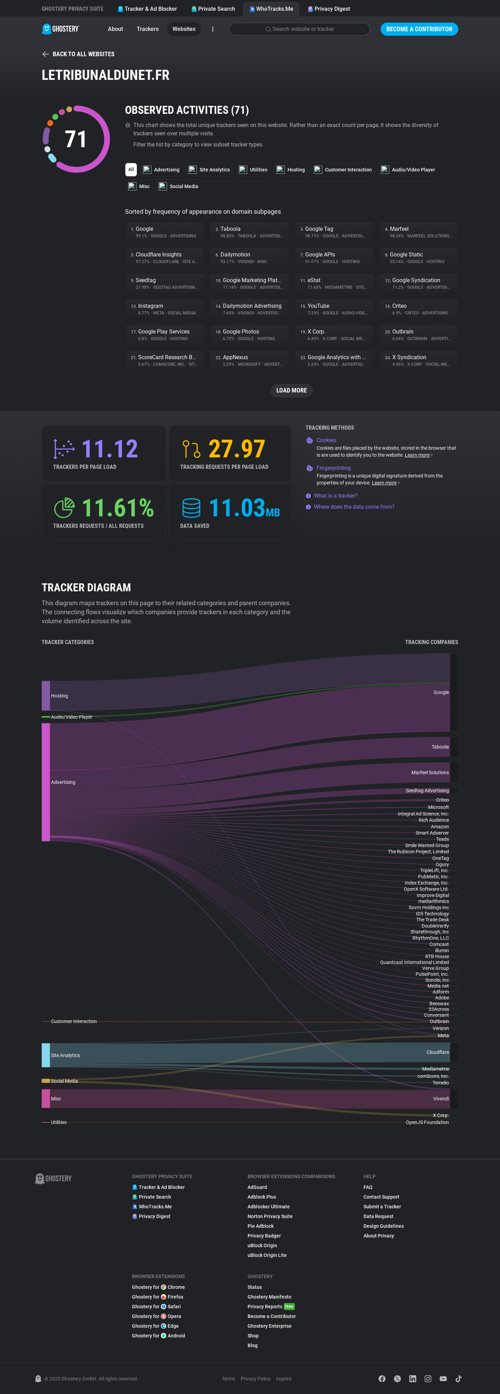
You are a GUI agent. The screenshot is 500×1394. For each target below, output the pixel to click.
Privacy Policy (255, 1379)
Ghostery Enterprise (270, 1326)
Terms (228, 1379)
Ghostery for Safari (156, 1306)
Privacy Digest (328, 9)
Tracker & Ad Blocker (147, 9)
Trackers (148, 29)
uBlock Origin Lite (267, 1255)
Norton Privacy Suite (270, 1216)
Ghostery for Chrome (158, 1287)
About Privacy (379, 1236)
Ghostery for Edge (155, 1326)
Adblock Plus (262, 1197)
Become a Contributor (419, 29)
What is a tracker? (332, 495)
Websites (184, 29)
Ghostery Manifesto (269, 1297)
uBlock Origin (262, 1245)
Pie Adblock (261, 1226)
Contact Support (381, 1197)
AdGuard (257, 1187)
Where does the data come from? (350, 507)
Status (255, 1287)
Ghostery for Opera (156, 1316)
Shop (253, 1335)
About (115, 29)
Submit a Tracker (382, 1206)
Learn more (419, 455)
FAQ (368, 1187)
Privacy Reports (271, 1306)
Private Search (213, 9)
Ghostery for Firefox (157, 1297)
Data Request (378, 1216)
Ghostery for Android (158, 1335)
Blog (253, 1345)
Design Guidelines (384, 1226)
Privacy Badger (264, 1236)
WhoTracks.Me (271, 9)
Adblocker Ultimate (269, 1206)
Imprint (284, 1379)
